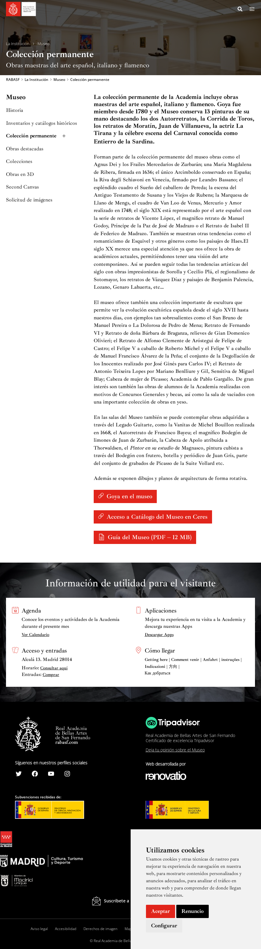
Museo (44, 44)
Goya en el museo (129, 497)
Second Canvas (22, 188)
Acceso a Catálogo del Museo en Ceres (157, 517)
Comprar (51, 674)
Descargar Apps (159, 634)
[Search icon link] (240, 10)
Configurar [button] (164, 925)
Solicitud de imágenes (29, 200)
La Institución (17, 44)
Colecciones (19, 162)
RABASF (13, 80)
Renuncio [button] (192, 911)
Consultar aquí (54, 668)
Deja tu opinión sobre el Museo (175, 750)
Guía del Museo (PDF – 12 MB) (150, 538)
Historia (14, 111)
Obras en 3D (20, 175)
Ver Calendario (35, 634)
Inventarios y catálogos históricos (41, 124)
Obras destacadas (24, 149)
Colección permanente (36, 137)
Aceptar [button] (160, 911)
